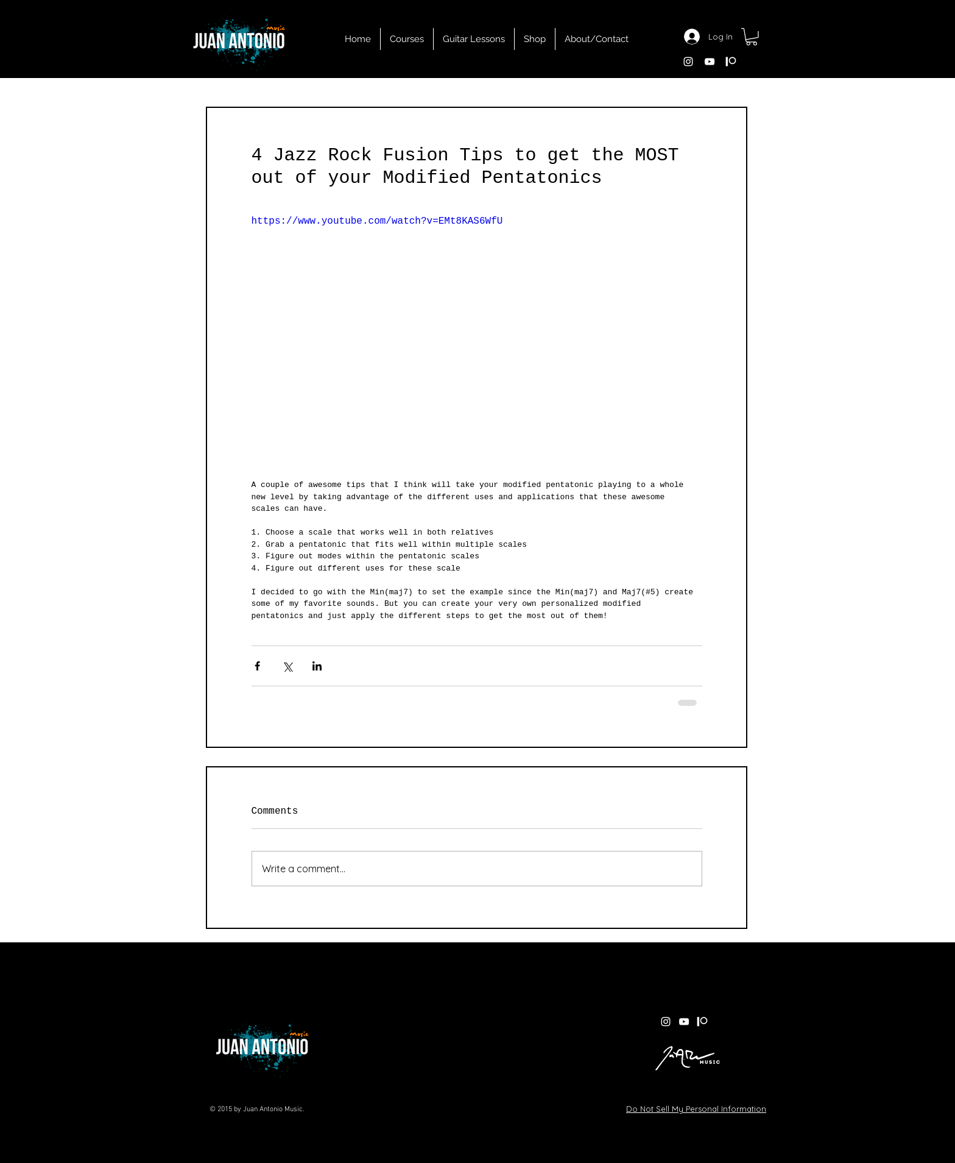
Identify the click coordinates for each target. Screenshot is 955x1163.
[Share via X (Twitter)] (287, 666)
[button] (751, 37)
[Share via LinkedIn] (317, 666)
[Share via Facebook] (257, 666)
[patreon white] (731, 61)
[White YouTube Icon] (709, 61)
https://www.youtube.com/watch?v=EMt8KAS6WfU (377, 220)
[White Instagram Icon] (688, 61)
